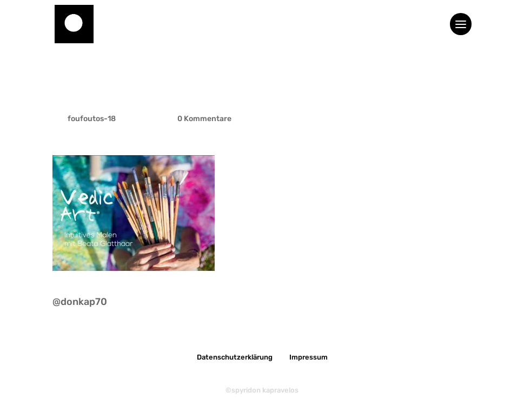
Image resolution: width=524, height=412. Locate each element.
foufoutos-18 (92, 118)
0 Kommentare (204, 118)
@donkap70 (79, 302)
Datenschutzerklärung (235, 357)
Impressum (308, 357)
